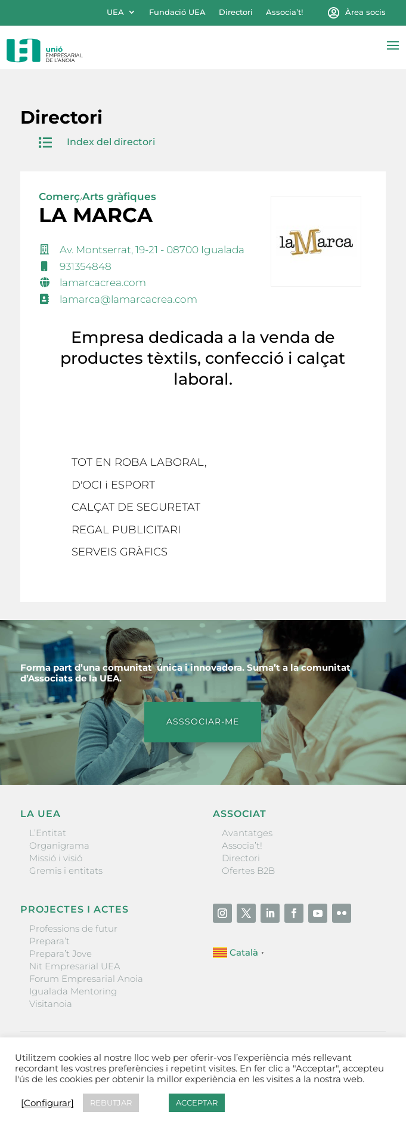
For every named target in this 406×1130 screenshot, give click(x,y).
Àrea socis (365, 12)
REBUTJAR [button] (111, 1102)
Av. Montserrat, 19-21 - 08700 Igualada (152, 250)
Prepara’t (49, 941)
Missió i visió (55, 858)
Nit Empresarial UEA (74, 966)
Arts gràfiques (119, 196)
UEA (115, 12)
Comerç (59, 196)
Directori (236, 12)
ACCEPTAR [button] (197, 1102)
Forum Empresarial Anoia (86, 978)
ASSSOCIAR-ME (202, 721)
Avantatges (247, 833)
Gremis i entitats (66, 870)
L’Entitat (47, 833)
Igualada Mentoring (73, 991)
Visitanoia (50, 1003)
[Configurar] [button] (47, 1103)
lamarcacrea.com (103, 282)
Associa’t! (284, 12)
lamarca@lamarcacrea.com (128, 299)
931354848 (85, 266)
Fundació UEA (177, 12)
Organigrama (59, 845)
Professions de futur (73, 928)
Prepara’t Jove (60, 953)
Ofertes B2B (248, 870)
